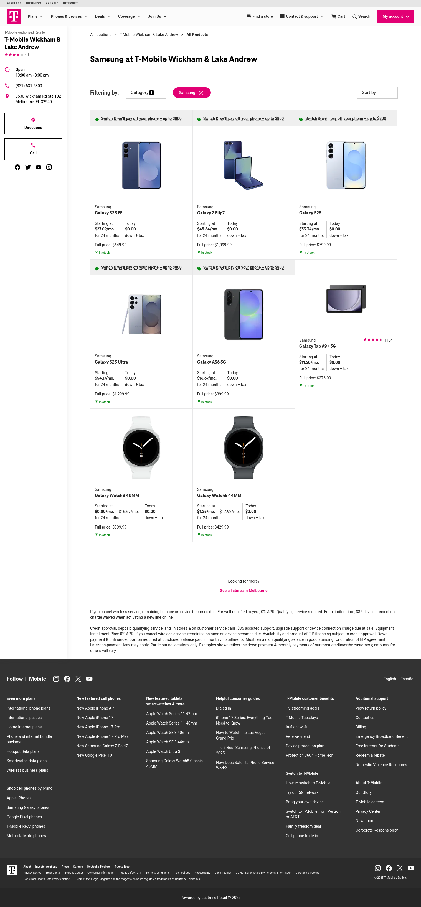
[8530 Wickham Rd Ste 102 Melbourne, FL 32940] (33, 99)
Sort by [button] (377, 92)
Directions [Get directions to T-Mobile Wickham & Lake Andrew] (33, 123)
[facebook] (17, 167)
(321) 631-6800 (23, 85)
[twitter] (28, 167)
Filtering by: (104, 93)
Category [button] (139, 92)
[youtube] (38, 167)
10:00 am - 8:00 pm (32, 72)
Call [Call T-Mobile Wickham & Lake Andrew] (33, 149)
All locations (100, 34)
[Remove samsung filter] (192, 92)
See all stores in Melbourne (243, 590)
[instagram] (49, 167)
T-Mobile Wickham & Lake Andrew (149, 34)
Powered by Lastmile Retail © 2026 (210, 897)
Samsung (187, 92)
